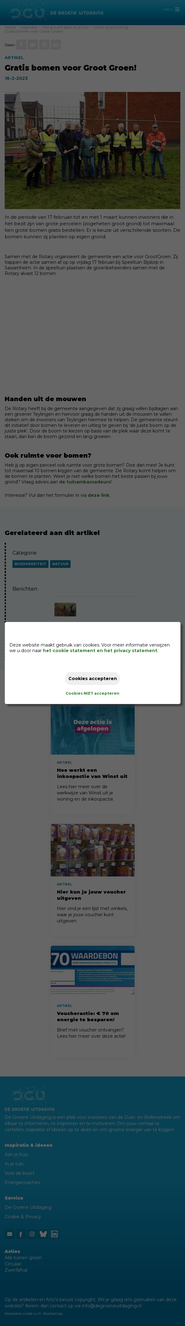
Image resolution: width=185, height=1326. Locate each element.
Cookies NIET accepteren (92, 693)
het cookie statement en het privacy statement (100, 650)
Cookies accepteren (92, 678)
